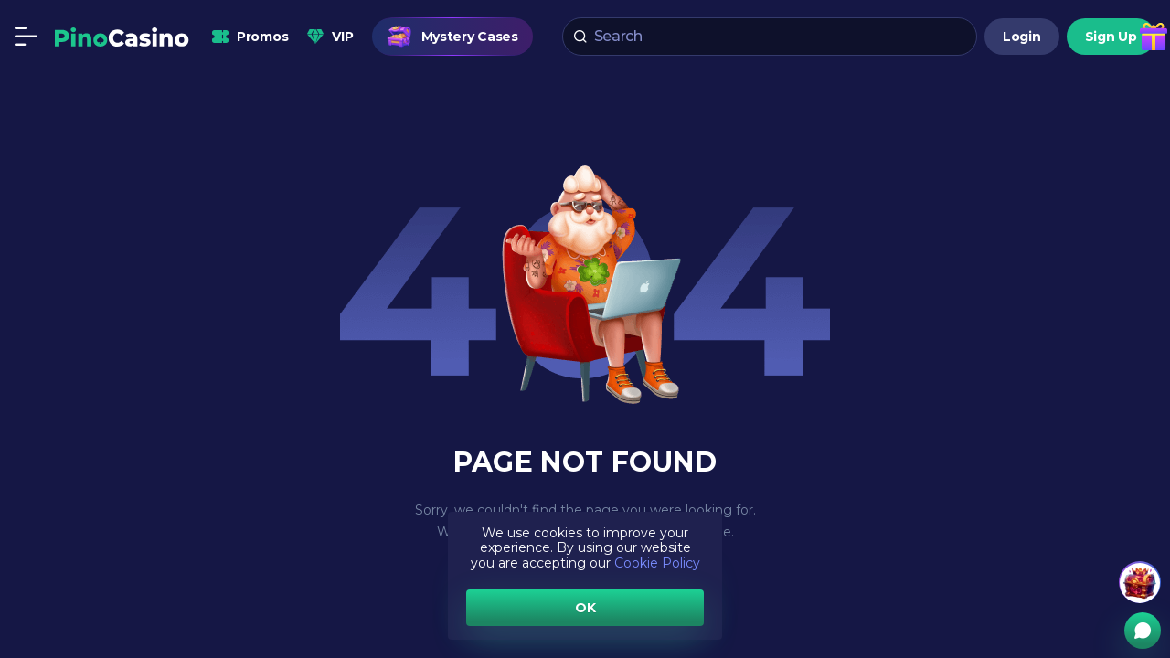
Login (1022, 36)
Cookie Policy (657, 563)
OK (585, 608)
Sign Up (1111, 36)
